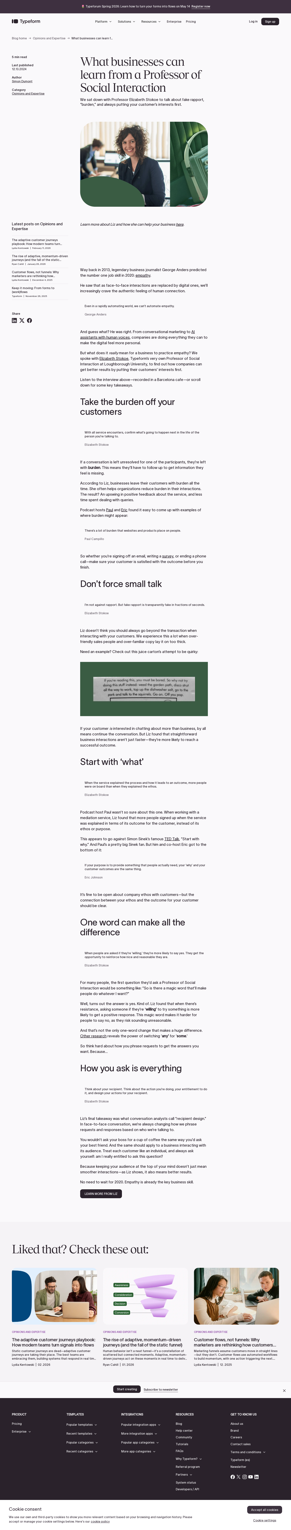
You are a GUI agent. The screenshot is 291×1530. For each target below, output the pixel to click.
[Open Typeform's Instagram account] (244, 1477)
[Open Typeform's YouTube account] (250, 1477)
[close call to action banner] (284, 1390)
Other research (93, 1036)
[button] (104, 21)
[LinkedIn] (14, 320)
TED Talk (171, 839)
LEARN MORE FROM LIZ (101, 1193)
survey (167, 556)
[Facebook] (29, 320)
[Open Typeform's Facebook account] (232, 1477)
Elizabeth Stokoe (113, 358)
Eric (124, 510)
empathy (142, 275)
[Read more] (40, 244)
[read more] (54, 1349)
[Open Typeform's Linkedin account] (256, 1477)
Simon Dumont (22, 81)
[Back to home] (26, 21)
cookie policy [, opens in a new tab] (100, 1521)
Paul (109, 510)
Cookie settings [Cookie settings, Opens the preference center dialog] (264, 1520)
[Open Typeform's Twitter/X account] (238, 1477)
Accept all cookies (264, 1509)
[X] (21, 320)
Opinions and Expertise (28, 93)
